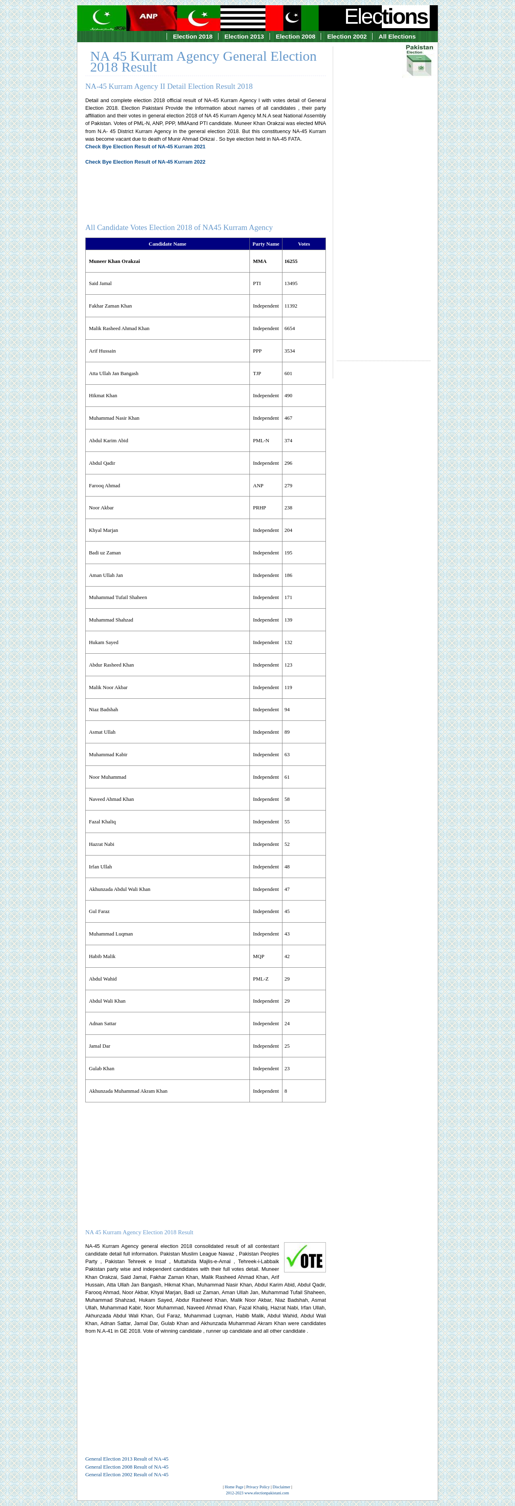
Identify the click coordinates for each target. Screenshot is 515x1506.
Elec (387, 16)
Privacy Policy (258, 1487)
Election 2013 (244, 36)
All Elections (397, 36)
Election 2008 (295, 36)
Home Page (234, 1487)
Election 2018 (192, 36)
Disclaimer (281, 1487)
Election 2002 (347, 36)
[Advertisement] (384, 196)
